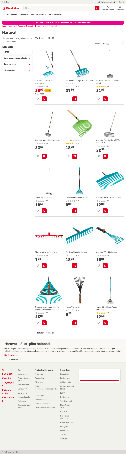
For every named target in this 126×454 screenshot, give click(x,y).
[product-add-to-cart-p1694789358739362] (44, 322)
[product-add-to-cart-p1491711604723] (74, 98)
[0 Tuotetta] (120, 8)
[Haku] (97, 8)
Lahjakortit (7, 374)
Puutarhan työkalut (25, 26)
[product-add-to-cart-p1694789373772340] (105, 156)
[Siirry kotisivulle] (11, 8)
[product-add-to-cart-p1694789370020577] (44, 210)
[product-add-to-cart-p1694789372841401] (44, 98)
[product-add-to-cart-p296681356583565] (105, 265)
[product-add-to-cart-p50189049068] (105, 98)
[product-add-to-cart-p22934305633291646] (44, 156)
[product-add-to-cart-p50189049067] (74, 156)
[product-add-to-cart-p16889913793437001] (105, 322)
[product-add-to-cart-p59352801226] (74, 322)
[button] (108, 8)
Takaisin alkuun (12, 359)
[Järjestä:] (112, 43)
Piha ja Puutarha (8, 26)
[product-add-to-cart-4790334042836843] (74, 265)
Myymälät (7, 378)
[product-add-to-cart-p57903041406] (74, 210)
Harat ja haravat (41, 26)
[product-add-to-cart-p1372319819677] (105, 210)
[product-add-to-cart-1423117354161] (44, 265)
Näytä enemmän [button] (10, 355)
